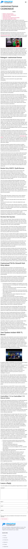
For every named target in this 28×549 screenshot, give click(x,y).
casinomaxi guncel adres (5, 35)
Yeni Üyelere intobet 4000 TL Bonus (9, 18)
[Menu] (26, 2)
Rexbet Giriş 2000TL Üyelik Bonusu (9, 15)
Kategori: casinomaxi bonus (8, 13)
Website (2, 510)
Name (2, 501)
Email (2, 506)
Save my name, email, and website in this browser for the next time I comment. (13, 516)
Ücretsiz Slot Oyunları (7, 16)
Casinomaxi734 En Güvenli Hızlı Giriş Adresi (11, 17)
